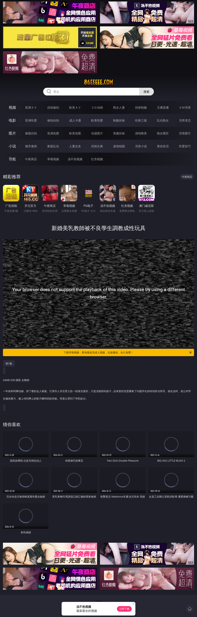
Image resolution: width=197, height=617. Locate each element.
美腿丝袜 (119, 133)
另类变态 (185, 120)
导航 (12, 159)
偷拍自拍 (53, 120)
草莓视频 (53, 159)
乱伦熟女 (163, 120)
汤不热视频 (75, 159)
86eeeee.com (98, 82)
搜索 (146, 92)
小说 (12, 146)
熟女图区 (163, 133)
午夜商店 (31, 159)
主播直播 (163, 107)
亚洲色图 (53, 133)
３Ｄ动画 (97, 107)
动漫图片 (97, 133)
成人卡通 (75, 120)
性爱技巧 (185, 146)
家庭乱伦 (53, 146)
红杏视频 (97, 159)
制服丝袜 (119, 120)
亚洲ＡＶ (31, 107)
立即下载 (124, 609)
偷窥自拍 (31, 133)
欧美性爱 (97, 120)
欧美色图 (75, 133)
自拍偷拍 (53, 107)
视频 (12, 107)
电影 (12, 120)
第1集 (9, 363)
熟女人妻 (119, 107)
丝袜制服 (141, 107)
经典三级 (141, 120)
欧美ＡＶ (75, 107)
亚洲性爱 (31, 120)
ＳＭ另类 (185, 107)
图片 (12, 133)
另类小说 (141, 146)
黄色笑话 (163, 146)
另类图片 (185, 133)
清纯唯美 (141, 133)
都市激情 (31, 146)
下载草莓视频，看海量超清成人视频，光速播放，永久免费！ (128, 352)
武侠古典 (97, 146)
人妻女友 (75, 146)
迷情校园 (119, 146)
